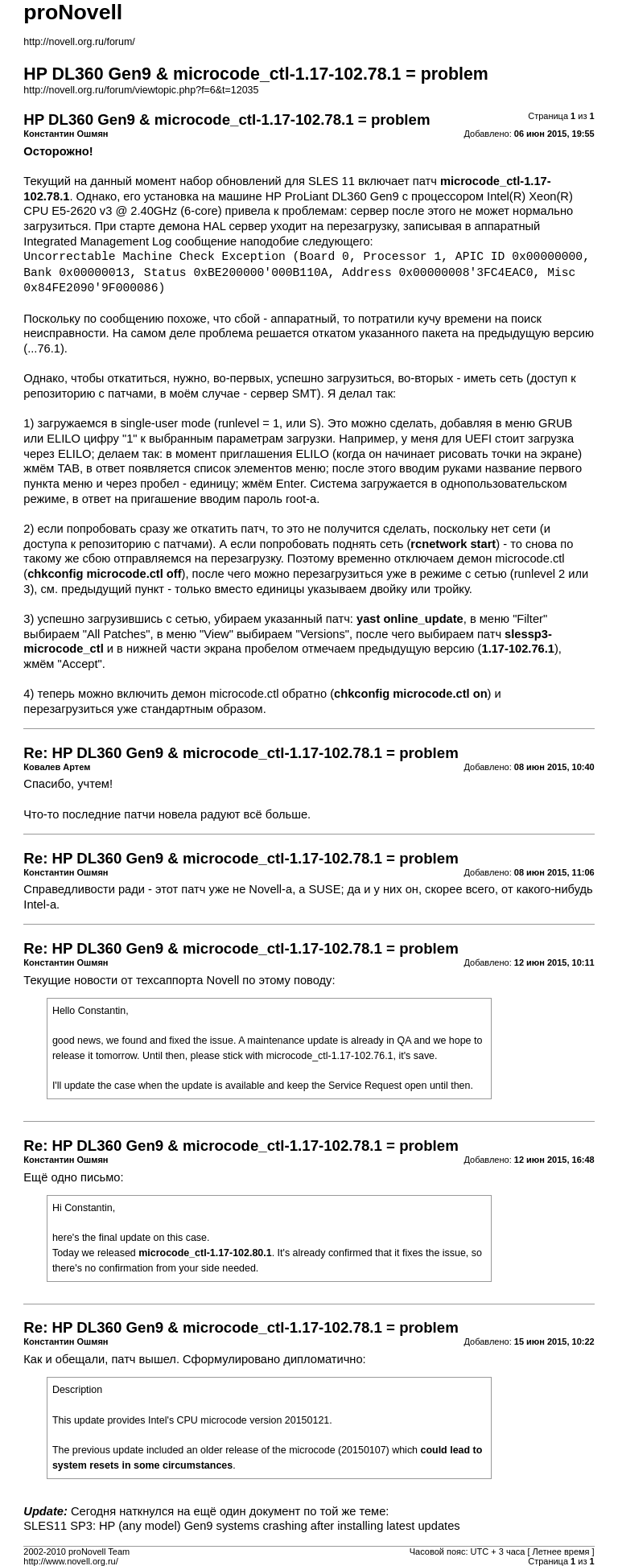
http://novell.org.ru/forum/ (78, 41)
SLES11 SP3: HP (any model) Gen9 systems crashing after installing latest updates (241, 1525)
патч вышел (143, 1359)
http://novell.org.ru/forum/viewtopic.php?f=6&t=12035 (140, 90)
